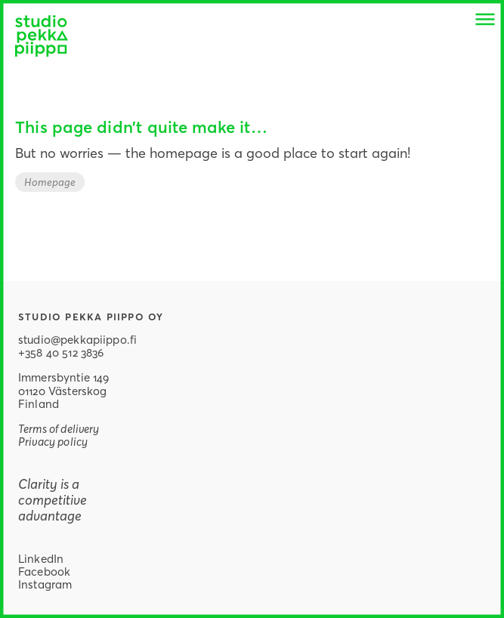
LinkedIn (40, 558)
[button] (485, 19)
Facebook (44, 571)
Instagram (45, 584)
